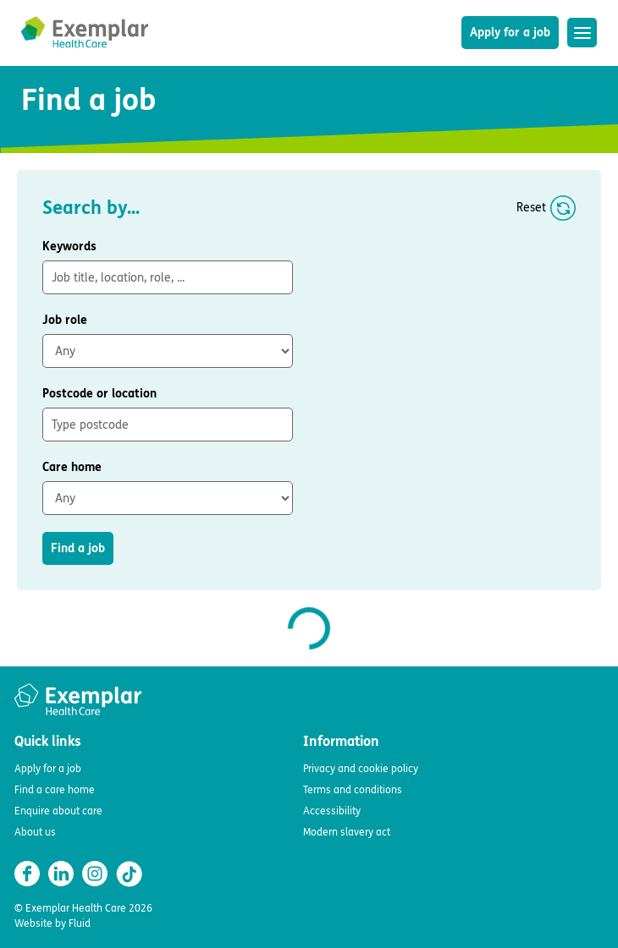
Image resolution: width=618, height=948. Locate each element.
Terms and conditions (352, 790)
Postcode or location (99, 393)
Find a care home (54, 790)
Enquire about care (58, 811)
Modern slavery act (346, 832)
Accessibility (332, 811)
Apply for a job (510, 32)
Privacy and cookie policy (360, 769)
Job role (64, 320)
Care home (72, 467)
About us (35, 832)
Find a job (78, 548)
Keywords (69, 246)
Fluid (80, 923)
